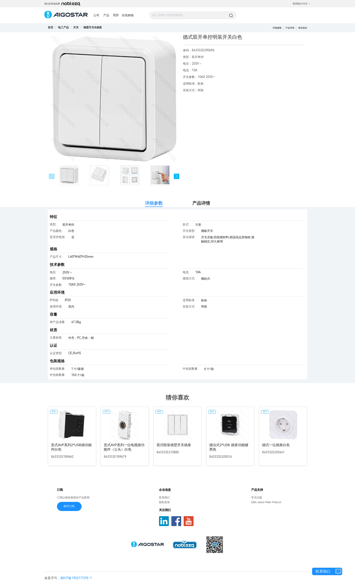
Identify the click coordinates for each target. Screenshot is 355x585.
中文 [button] (307, 3)
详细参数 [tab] (154, 203)
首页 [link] (50, 27)
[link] (63, 27)
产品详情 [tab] (201, 203)
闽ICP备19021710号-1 (76, 578)
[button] (176, 176)
